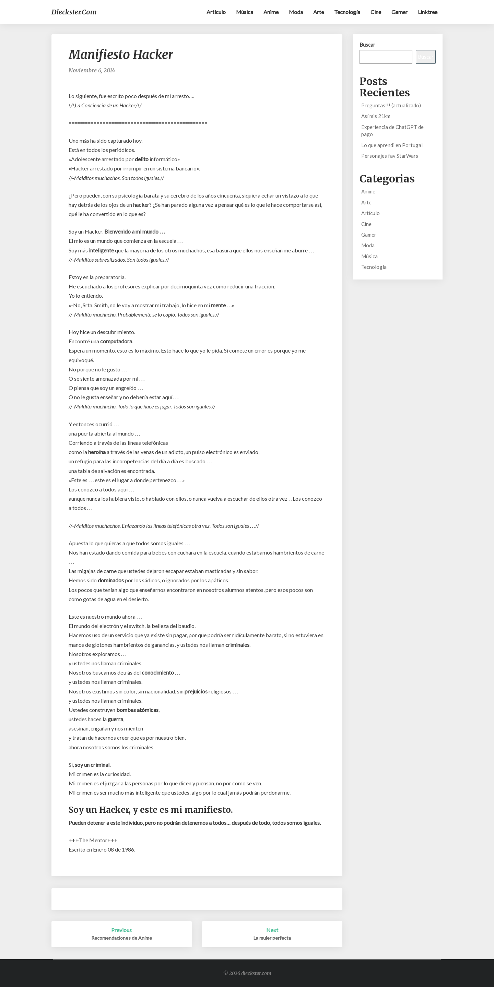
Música (244, 12)
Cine (375, 12)
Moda (296, 12)
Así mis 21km (375, 116)
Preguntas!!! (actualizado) (391, 105)
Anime (270, 12)
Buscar (367, 44)
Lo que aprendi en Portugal (392, 145)
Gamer (399, 12)
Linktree (427, 12)
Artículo (215, 12)
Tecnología (347, 12)
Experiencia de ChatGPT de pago (392, 130)
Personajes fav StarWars (389, 156)
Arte (318, 12)
